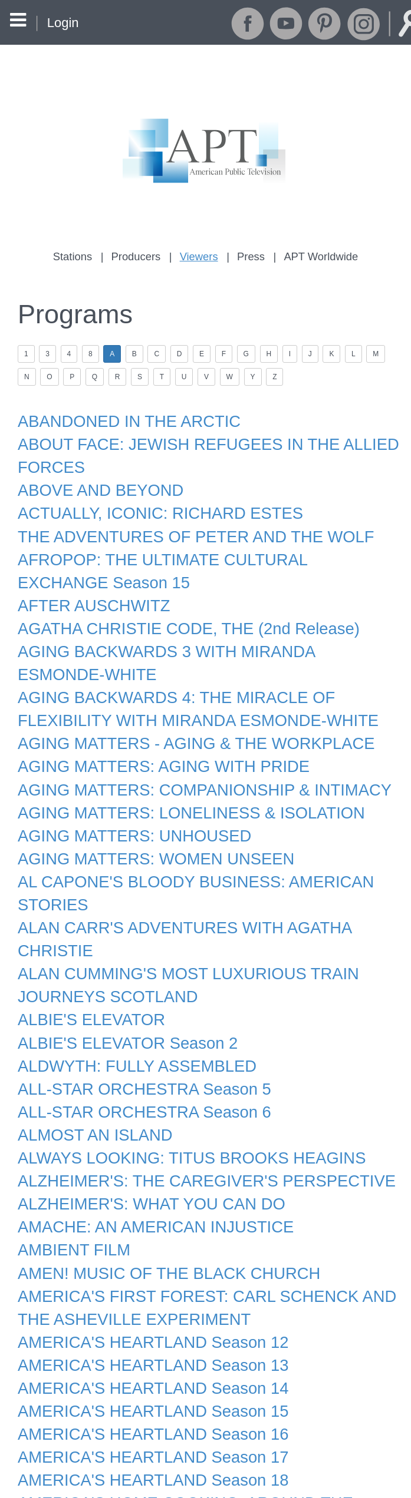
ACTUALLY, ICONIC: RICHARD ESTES (151, 500)
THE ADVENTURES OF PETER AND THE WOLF (184, 522)
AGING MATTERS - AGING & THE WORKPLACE (184, 715)
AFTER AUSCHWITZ (89, 586)
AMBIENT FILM (70, 1187)
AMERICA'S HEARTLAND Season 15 (144, 1338)
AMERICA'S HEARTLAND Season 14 (144, 1316)
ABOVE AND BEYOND (95, 479)
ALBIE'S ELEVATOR (86, 973)
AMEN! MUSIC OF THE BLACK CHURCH (159, 1209)
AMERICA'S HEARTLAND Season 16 (144, 1359)
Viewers (199, 256)
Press (249, 256)
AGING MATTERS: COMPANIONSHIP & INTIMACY (192, 758)
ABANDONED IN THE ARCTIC (122, 415)
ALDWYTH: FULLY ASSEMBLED (129, 1016)
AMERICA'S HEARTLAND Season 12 (144, 1273)
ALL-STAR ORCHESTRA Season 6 (136, 1059)
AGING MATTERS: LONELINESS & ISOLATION (179, 780)
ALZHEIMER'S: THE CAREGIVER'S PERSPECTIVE (194, 1123)
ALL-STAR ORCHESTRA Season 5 (136, 1037)
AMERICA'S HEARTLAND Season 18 (144, 1402)
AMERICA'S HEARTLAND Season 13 (144, 1295)
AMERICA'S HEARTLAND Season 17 (144, 1381)
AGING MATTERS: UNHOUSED (127, 801)
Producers (139, 256)
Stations (78, 256)
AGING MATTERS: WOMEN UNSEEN (147, 823)
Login (62, 22)
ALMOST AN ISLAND (90, 1080)
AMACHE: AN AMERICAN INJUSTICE (146, 1166)
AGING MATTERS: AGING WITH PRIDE (154, 737)
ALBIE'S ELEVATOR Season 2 (120, 994)
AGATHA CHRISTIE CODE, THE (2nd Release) (177, 608)
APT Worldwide (315, 256)
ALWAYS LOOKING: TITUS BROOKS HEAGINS (180, 1102)
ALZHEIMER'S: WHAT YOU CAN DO (142, 1145)
